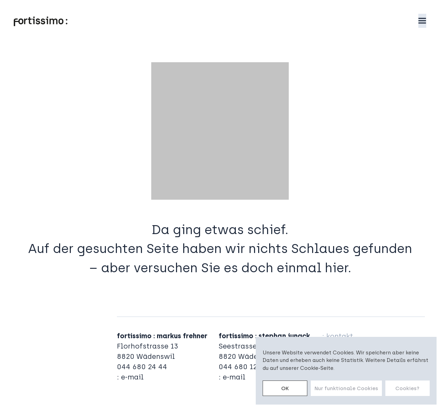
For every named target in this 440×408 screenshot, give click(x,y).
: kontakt (337, 336)
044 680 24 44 (142, 367)
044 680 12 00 (243, 367)
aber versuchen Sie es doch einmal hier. (226, 267)
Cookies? (407, 388)
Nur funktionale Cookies (346, 388)
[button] (422, 21)
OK (285, 388)
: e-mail (130, 377)
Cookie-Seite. (317, 368)
